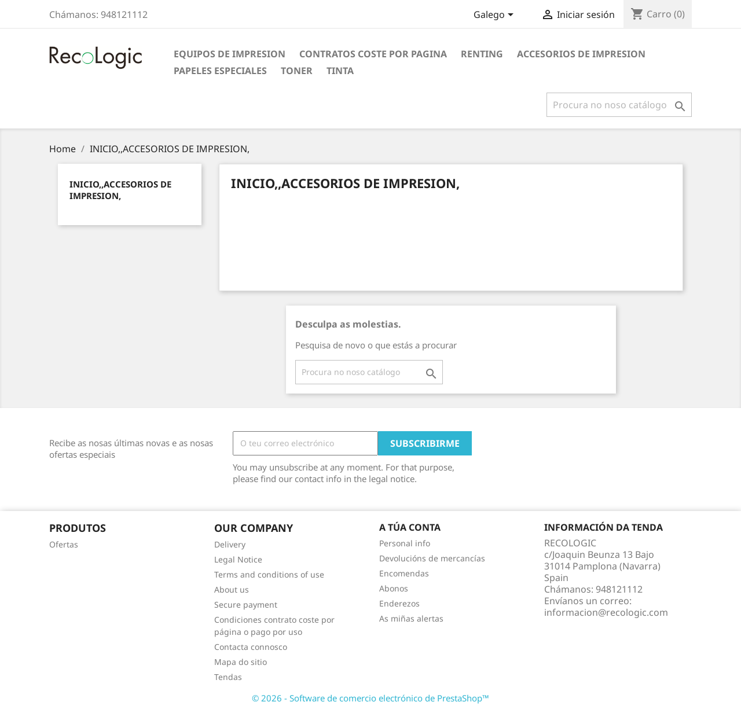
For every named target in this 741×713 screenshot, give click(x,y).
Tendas (228, 676)
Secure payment (245, 604)
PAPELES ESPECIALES (220, 70)
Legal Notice (238, 559)
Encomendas (404, 573)
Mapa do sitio (240, 661)
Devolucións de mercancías (432, 558)
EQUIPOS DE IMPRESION (229, 53)
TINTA (340, 70)
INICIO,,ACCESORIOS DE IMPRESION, (120, 189)
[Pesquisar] (619, 105)
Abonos (393, 588)
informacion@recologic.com (606, 612)
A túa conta (410, 527)
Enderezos (399, 603)
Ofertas (63, 544)
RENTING (482, 53)
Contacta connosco (250, 646)
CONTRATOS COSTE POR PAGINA (373, 53)
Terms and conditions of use (269, 574)
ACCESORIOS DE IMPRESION (581, 53)
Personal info (404, 543)
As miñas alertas (411, 618)
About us (231, 589)
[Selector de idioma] (496, 16)
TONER (297, 70)
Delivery (229, 544)
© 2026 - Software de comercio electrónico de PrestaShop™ (370, 698)
